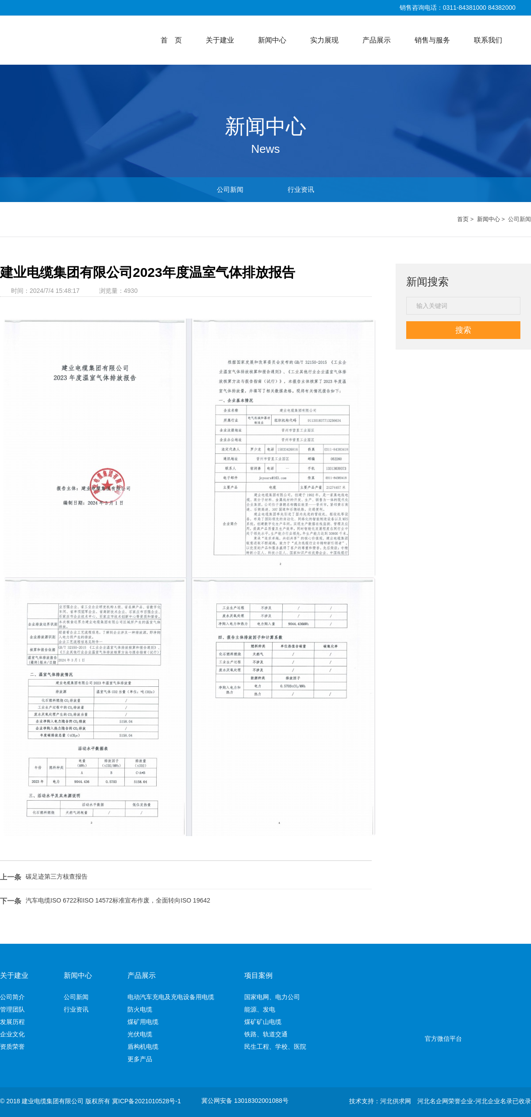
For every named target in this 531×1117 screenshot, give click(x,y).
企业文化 (42, 1034)
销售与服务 (432, 40)
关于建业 (220, 40)
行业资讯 (301, 189)
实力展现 (324, 40)
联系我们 (488, 40)
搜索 (463, 330)
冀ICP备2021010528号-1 (146, 1101)
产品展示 (376, 40)
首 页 (171, 40)
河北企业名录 (493, 1101)
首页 (463, 219)
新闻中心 (272, 40)
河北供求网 (395, 1101)
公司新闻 (230, 189)
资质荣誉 (42, 1046)
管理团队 (42, 1009)
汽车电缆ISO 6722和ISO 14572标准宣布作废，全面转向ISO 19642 (118, 900)
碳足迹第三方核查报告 (57, 876)
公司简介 (42, 996)
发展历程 (42, 1021)
